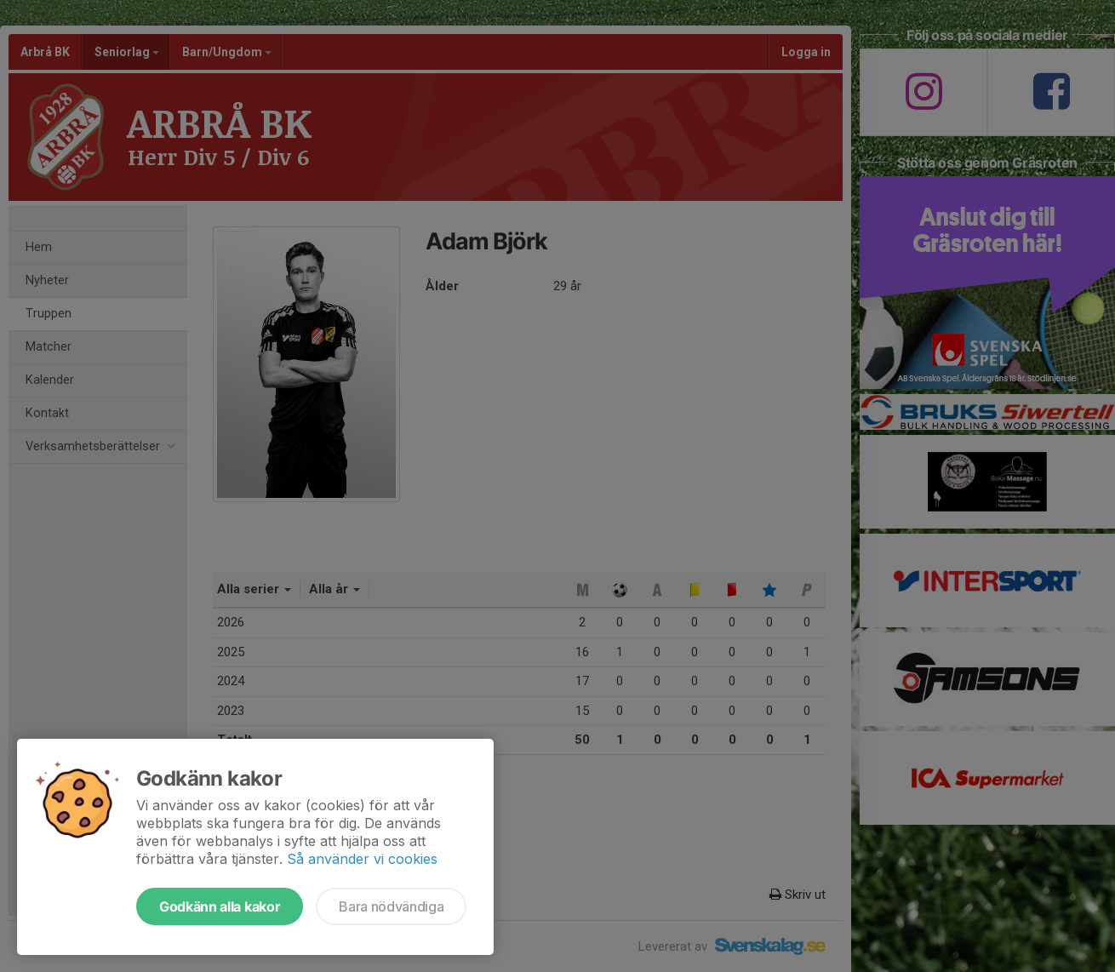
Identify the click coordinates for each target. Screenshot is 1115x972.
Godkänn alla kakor (219, 906)
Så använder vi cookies (362, 858)
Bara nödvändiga (391, 906)
